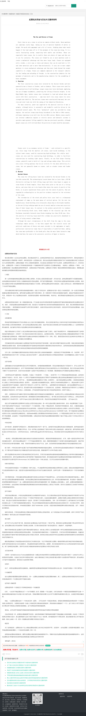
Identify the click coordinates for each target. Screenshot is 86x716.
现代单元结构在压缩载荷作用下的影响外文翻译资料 (22, 662)
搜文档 (74, 5)
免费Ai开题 (22, 649)
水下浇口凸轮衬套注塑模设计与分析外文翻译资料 (22, 665)
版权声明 (62, 696)
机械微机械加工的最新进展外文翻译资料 (19, 667)
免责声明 (69, 696)
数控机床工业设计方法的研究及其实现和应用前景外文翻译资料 (26, 685)
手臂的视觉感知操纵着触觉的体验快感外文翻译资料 (22, 675)
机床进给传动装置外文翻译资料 (16, 683)
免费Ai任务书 (31, 649)
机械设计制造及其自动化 (22, 14)
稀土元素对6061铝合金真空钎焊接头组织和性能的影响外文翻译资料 (27, 678)
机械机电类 (12, 14)
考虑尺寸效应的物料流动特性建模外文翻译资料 (21, 670)
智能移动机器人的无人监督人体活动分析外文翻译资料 (23, 673)
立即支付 (48, 645)
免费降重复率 (48, 649)
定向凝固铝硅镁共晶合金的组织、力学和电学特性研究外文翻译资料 (27, 680)
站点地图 (59, 714)
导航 (9, 1)
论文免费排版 (57, 649)
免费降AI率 (39, 649)
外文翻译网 (5, 14)
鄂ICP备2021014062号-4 (49, 714)
